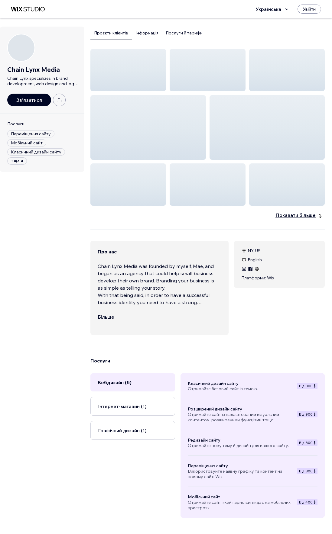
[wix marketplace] (28, 9)
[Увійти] (309, 9)
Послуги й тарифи (184, 33)
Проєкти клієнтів (111, 33)
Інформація (146, 33)
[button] (128, 70)
